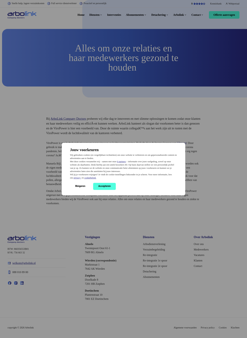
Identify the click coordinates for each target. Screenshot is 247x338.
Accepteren (104, 186)
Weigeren (80, 186)
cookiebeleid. (90, 177)
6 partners (121, 161)
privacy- (77, 177)
